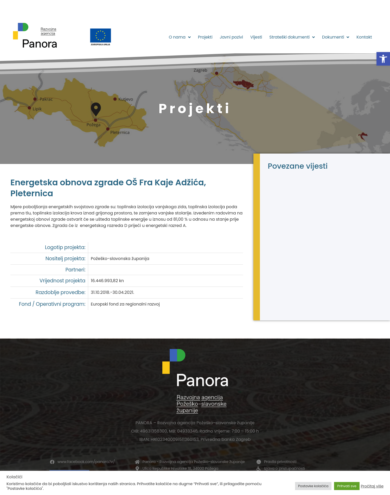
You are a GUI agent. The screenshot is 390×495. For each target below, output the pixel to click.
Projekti (205, 37)
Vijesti (256, 37)
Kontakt (364, 37)
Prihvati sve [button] (346, 486)
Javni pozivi (231, 37)
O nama (180, 37)
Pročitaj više (372, 486)
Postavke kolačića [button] (313, 486)
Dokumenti (335, 37)
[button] (383, 59)
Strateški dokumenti (292, 37)
